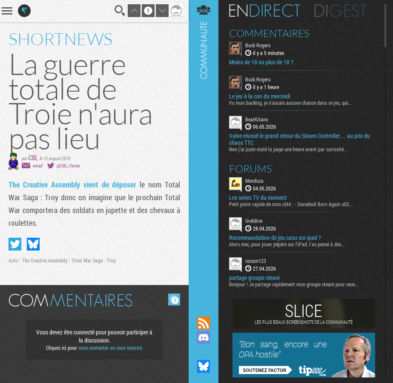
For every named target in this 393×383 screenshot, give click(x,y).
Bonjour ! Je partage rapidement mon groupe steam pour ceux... (294, 284)
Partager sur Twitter (15, 244)
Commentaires (269, 33)
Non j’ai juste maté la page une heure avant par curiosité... (288, 149)
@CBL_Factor (68, 165)
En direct (264, 10)
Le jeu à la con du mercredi (259, 96)
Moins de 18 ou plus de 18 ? (261, 62)
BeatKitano (256, 119)
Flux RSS (203, 323)
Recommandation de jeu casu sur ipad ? (275, 237)
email (37, 165)
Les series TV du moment (258, 197)
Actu (13, 260)
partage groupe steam (254, 277)
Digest (340, 10)
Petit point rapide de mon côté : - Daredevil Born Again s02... (291, 204)
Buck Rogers (257, 45)
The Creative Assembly (44, 260)
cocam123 (255, 260)
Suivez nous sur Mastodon (203, 352)
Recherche (120, 10)
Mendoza (254, 180)
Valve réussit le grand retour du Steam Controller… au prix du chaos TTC (299, 139)
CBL (33, 157)
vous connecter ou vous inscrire (110, 347)
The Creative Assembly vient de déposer (72, 184)
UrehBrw (254, 220)
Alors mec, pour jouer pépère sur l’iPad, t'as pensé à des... (287, 244)
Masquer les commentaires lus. (174, 299)
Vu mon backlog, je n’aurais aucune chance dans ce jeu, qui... (290, 102)
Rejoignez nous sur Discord (203, 337)
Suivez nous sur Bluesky (203, 366)
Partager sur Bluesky (33, 244)
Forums (250, 168)
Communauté (203, 150)
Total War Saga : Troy (94, 260)
